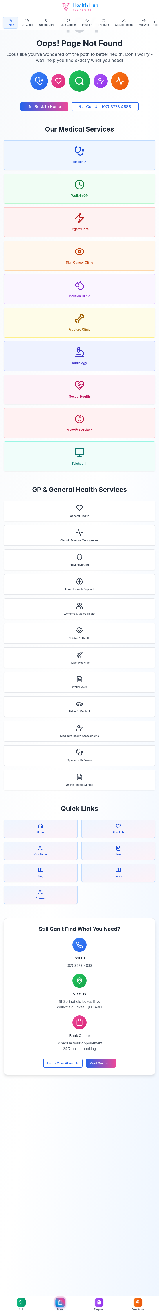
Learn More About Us (63, 1063)
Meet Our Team (101, 1063)
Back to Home (44, 106)
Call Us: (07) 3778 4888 (105, 106)
